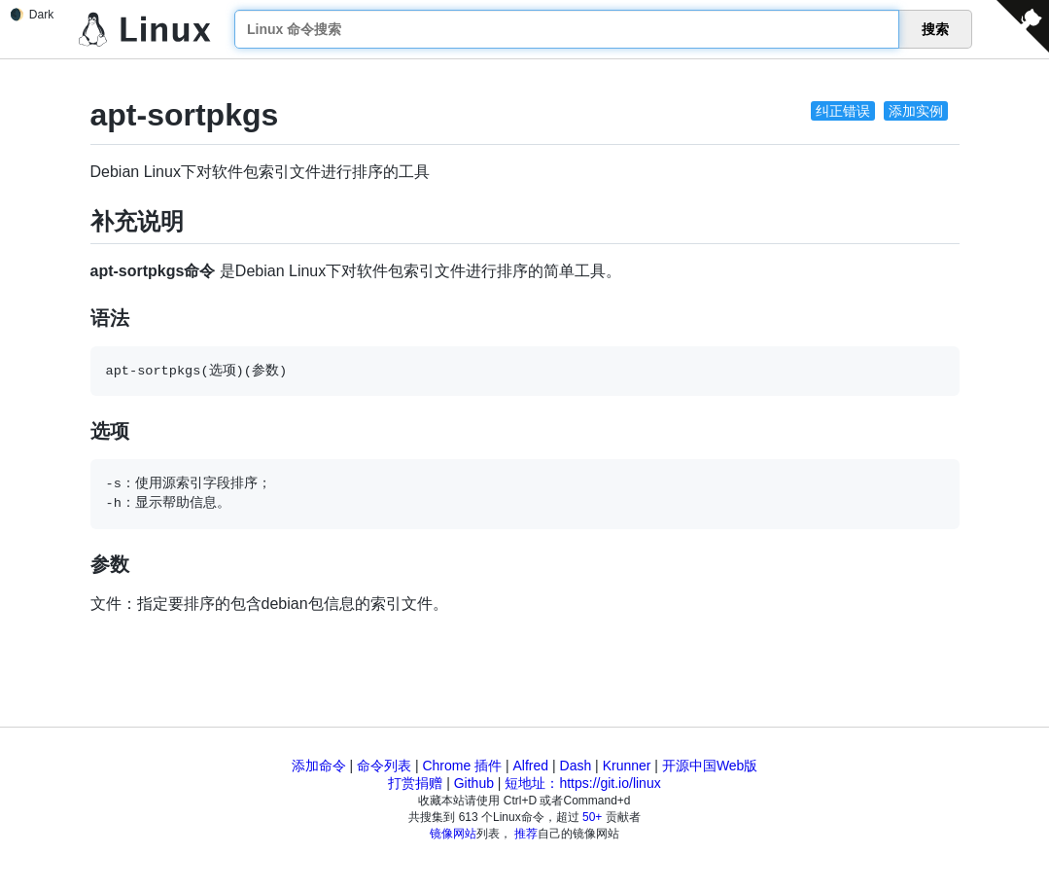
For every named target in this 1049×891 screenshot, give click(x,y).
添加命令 (319, 765)
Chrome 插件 (462, 765)
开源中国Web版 (710, 765)
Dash (576, 765)
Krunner (627, 765)
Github (474, 783)
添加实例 (916, 111)
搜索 (935, 29)
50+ (592, 817)
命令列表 (384, 765)
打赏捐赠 (415, 783)
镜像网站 (453, 833)
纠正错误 (843, 111)
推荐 (526, 833)
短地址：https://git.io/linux (582, 783)
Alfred (531, 765)
